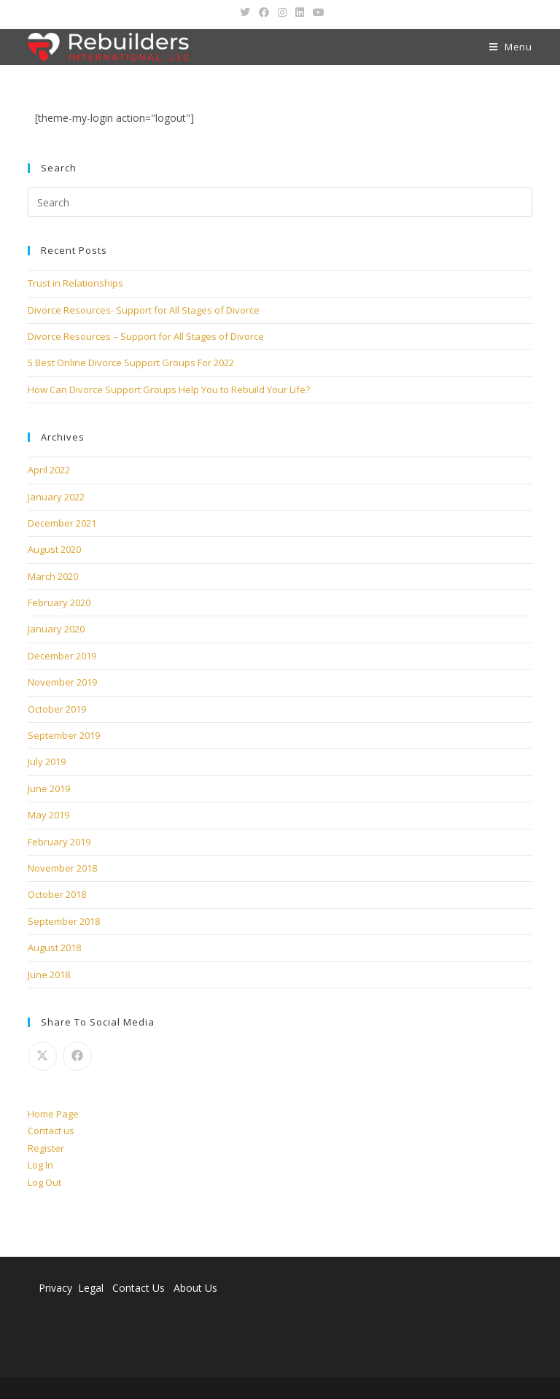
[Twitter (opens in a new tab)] (245, 12)
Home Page (53, 1113)
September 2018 (64, 921)
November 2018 (62, 868)
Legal (92, 1288)
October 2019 (57, 709)
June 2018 (49, 974)
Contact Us (138, 1288)
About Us (195, 1288)
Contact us (51, 1130)
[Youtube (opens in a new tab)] (316, 12)
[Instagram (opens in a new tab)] (282, 12)
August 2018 (54, 947)
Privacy (55, 1288)
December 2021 (62, 523)
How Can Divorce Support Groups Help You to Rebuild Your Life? (169, 389)
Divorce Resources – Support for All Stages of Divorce (146, 336)
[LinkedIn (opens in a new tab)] (299, 12)
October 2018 (57, 894)
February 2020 (59, 602)
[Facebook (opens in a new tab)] (263, 12)
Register (46, 1148)
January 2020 (56, 628)
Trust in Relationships (75, 283)
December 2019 (62, 655)
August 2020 (54, 549)
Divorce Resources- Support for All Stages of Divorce (144, 310)
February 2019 (59, 841)
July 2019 (47, 761)
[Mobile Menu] (510, 47)
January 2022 (56, 496)
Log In (40, 1164)
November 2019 (62, 682)
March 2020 (53, 576)
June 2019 (49, 788)
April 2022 (49, 469)
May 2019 (48, 814)
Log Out (44, 1182)
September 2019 (64, 735)
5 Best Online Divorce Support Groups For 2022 (131, 362)
